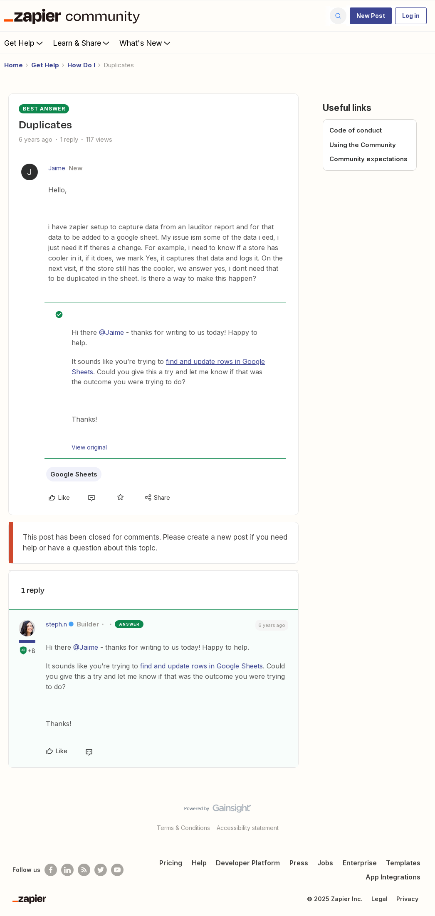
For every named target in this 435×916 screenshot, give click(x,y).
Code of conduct (355, 130)
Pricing (170, 863)
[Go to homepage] (74, 15)
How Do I (81, 65)
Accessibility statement (248, 827)
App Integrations (393, 877)
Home (13, 65)
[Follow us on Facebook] (50, 870)
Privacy (407, 898)
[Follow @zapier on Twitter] (100, 870)
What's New (145, 43)
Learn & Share (82, 43)
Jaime (56, 168)
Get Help (24, 43)
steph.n (56, 624)
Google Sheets (73, 474)
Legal (379, 898)
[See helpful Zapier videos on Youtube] (117, 870)
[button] (371, 15)
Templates (403, 863)
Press (298, 863)
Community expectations (368, 159)
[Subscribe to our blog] (84, 870)
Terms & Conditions (183, 827)
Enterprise (360, 863)
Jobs (325, 863)
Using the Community (362, 145)
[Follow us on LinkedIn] (67, 870)
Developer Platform (248, 863)
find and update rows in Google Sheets (201, 666)
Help (199, 863)
